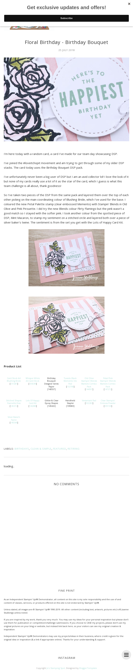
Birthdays (22, 448)
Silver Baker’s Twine (14, 418)
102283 (89, 403)
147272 (107, 389)
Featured (59, 448)
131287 (13, 383)
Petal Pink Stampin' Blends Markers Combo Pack (108, 382)
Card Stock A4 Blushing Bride (14, 379)
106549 (32, 383)
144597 (89, 389)
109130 (107, 406)
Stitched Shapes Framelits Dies (13, 402)
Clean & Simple (41, 448)
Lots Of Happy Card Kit (32, 402)
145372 (13, 406)
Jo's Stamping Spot (56, 668)
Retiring (74, 448)
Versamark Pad (89, 400)
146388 (32, 406)
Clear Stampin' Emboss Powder (108, 402)
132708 (70, 386)
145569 (13, 422)
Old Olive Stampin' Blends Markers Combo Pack (89, 382)
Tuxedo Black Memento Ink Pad (70, 381)
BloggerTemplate (88, 668)
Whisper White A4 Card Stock (33, 379)
